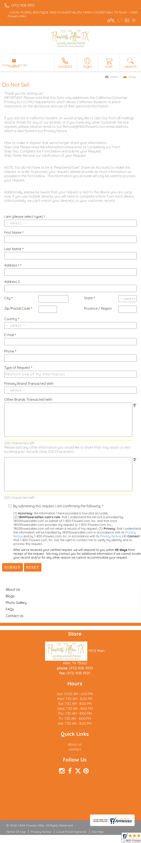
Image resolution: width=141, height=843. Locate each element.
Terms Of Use (15, 832)
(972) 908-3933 (22, 5)
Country (11, 319)
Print (112, 77)
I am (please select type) (24, 216)
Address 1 (13, 265)
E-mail (10, 335)
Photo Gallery (16, 603)
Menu (14, 66)
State (89, 298)
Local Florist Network (71, 832)
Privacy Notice (110, 536)
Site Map (98, 832)
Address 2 (12, 282)
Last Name (14, 249)
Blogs (10, 596)
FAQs (10, 609)
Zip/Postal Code (18, 308)
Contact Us (14, 616)
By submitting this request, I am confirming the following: (58, 506)
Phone (10, 351)
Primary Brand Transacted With (29, 383)
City (8, 298)
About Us (13, 589)
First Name (14, 232)
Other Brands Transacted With (28, 399)
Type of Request (18, 367)
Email (130, 77)
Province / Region (98, 308)
